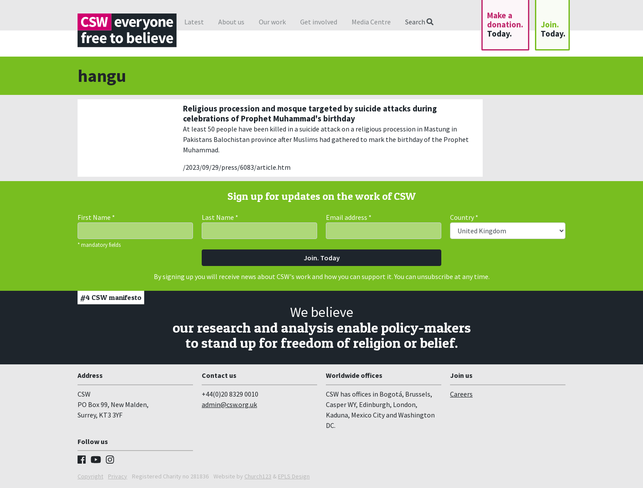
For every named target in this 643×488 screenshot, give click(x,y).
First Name (96, 217)
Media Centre (371, 21)
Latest (194, 21)
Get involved (318, 21)
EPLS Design (294, 476)
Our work (272, 21)
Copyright (90, 476)
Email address (349, 217)
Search (419, 21)
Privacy (117, 476)
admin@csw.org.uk (229, 404)
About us (231, 21)
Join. (553, 29)
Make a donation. (505, 24)
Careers (461, 394)
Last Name (220, 217)
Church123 (257, 476)
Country (464, 217)
